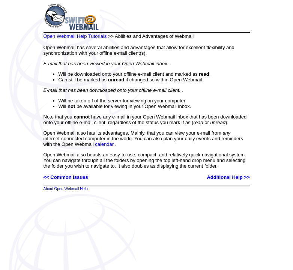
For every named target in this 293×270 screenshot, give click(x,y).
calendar (104, 144)
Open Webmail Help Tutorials (75, 36)
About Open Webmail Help (66, 189)
